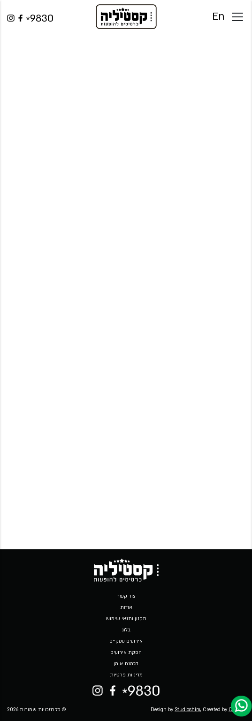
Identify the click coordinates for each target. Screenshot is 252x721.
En (218, 16)
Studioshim (187, 709)
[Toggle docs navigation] (237, 16)
